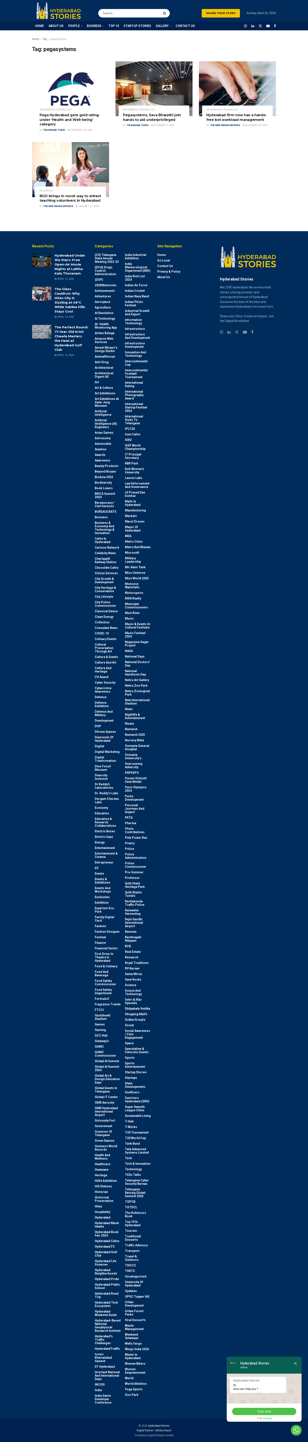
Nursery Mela (134, 740)
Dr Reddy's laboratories (104, 786)
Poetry (130, 843)
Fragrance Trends (108, 1004)
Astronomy (103, 438)
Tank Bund (132, 1143)
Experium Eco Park (104, 909)
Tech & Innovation (137, 1163)
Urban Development (134, 1303)
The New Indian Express (225, 125)
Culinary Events (106, 639)
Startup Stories (136, 1072)
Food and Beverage (101, 973)
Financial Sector (106, 948)
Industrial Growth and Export (137, 312)
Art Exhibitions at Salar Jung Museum (107, 402)
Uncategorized (135, 1276)
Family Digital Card (104, 918)
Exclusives (102, 897)
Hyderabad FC (105, 1246)
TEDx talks (133, 1174)
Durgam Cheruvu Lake (107, 800)
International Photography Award (134, 395)
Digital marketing (107, 751)
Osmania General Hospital (137, 747)
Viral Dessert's (135, 1320)
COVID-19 (102, 633)
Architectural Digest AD (104, 375)
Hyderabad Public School (107, 1286)
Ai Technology (105, 318)
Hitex (98, 1206)
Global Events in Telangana (106, 1089)
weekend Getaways (132, 1336)
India (98, 1390)
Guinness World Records (106, 1147)
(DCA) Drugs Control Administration (105, 271)
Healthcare (102, 1164)
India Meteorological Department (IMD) (137, 267)
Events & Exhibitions (102, 880)
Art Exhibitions (105, 393)
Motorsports (134, 593)
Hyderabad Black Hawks (107, 1224)
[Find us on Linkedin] (229, 332)
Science (130, 985)
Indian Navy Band (137, 296)
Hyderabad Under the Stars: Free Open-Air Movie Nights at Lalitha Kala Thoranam (70, 264)
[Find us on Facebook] (275, 26)
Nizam (129, 723)
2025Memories (105, 285)
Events (99, 873)
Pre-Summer (134, 872)
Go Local (163, 260)
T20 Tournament (137, 1132)
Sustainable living (138, 1115)
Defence (101, 697)
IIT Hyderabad (105, 1366)
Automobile (103, 443)
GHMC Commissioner (105, 1053)
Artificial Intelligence (103, 413)
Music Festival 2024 (135, 634)
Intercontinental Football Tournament (136, 374)
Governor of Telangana (103, 1133)
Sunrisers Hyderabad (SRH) (137, 1099)
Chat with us (284, 1430)
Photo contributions (135, 830)
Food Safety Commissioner (105, 982)
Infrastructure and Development (137, 336)
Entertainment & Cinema (106, 855)
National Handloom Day (135, 672)
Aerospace (102, 302)
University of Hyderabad (134, 1283)
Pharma (130, 823)
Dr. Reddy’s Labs (106, 793)
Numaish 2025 (135, 734)
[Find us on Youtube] (268, 26)
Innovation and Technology (135, 354)
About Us (163, 277)
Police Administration (135, 856)
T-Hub (129, 1121)
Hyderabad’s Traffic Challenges (104, 1340)
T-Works (131, 1127)
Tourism (131, 1230)
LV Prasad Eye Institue (135, 494)
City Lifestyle (104, 596)
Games (100, 1024)
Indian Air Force (136, 285)
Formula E (102, 998)
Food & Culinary (106, 966)
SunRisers (132, 1092)
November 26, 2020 (255, 125)
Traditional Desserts (133, 1238)
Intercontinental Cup (136, 363)
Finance (100, 942)
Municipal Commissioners (136, 605)
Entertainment (105, 848)
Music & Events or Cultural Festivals (138, 625)
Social (129, 1025)
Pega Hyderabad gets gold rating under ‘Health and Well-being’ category (69, 119)
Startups (131, 1077)
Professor (132, 878)
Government (103, 1126)
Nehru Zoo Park (136, 685)
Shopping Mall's (136, 1014)
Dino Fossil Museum (103, 768)
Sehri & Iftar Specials (133, 1001)
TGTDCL (131, 1207)
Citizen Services (106, 573)
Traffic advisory (136, 1245)
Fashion (100, 926)
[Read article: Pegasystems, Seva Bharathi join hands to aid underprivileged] (154, 88)
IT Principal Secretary (133, 456)
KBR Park (131, 463)
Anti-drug (102, 362)
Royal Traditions (137, 963)
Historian (101, 1192)
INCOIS (100, 1384)
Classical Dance (106, 611)
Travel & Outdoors (132, 1258)
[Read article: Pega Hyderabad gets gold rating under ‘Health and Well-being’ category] (70, 88)
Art (97, 382)
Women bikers (135, 1363)
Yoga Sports (133, 1389)
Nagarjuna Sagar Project (137, 643)
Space (129, 1043)
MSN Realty (133, 598)
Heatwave (101, 1169)
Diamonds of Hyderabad (104, 739)
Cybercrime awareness (103, 689)
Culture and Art (105, 662)
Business (101, 517)
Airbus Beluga (104, 333)
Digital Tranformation (105, 759)
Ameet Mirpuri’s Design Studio (106, 349)
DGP (98, 726)
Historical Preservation (104, 1199)
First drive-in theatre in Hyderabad (104, 957)
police (129, 848)
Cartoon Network (107, 547)
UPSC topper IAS (137, 1296)
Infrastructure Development (135, 345)
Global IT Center (106, 1097)
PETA (129, 817)
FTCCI (99, 1010)
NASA (129, 651)
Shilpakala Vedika (137, 1008)
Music (129, 618)
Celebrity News (105, 553)
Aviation (100, 449)
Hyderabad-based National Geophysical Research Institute (108, 1325)
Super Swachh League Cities (135, 1108)
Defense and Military (104, 713)
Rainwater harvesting (133, 912)
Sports (130, 1057)
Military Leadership (133, 560)
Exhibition (102, 902)
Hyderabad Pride (107, 1279)
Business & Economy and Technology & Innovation (104, 528)
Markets (131, 516)
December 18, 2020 (80, 130)
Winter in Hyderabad (133, 1356)
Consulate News (106, 628)
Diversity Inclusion (101, 777)
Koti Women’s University (134, 470)
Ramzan (130, 931)
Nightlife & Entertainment (135, 716)
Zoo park (131, 1394)
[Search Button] (165, 11)
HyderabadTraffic (107, 1348)
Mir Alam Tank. (135, 567)
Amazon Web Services (104, 340)
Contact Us (165, 266)
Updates (131, 1291)
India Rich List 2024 (135, 278)
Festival (100, 937)
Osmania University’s (133, 756)
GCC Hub (101, 1035)
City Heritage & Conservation (105, 589)
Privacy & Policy (168, 271)
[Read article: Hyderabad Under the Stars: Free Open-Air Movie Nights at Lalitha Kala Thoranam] (41, 260)
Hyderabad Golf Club (106, 1253)
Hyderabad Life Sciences (105, 1262)
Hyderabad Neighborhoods (106, 1271)
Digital (99, 746)
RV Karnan (132, 968)
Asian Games (104, 432)
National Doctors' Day (137, 663)
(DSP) (99, 279)
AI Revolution (104, 313)
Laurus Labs (133, 478)
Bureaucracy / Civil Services (104, 504)
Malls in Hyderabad (133, 503)
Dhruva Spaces (105, 731)
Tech (128, 1158)
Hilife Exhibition (106, 1180)
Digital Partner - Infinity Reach (154, 1430)
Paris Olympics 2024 (136, 789)
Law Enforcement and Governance (137, 485)
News (129, 709)
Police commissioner (135, 865)
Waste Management (134, 1327)
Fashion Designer (107, 931)
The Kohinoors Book (135, 1214)
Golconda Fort (105, 1120)
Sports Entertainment (135, 1065)
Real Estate (133, 951)
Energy (100, 842)
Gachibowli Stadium (102, 1017)
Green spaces (104, 1140)
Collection (102, 622)
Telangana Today (54, 130)
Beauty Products (106, 466)
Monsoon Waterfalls (132, 585)
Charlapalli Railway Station (105, 560)
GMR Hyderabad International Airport (106, 1111)
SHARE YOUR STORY (221, 13)
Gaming (100, 1030)
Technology (133, 1169)
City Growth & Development (104, 580)
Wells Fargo (133, 1343)
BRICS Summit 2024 (105, 495)
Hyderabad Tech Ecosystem (106, 1304)
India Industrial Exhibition (135, 256)
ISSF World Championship (135, 447)
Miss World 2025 (137, 578)
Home (35, 39)
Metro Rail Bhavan (138, 547)
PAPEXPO (132, 772)
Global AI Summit (107, 1061)
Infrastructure (135, 328)
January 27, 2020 (87, 206)
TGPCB (130, 1201)
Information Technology (56, 110)
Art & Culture (104, 387)
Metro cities (134, 541)
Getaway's (102, 1041)
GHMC (99, 1046)
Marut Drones (135, 521)
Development (104, 720)
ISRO (128, 440)
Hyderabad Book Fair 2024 (106, 1233)
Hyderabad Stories (158, 1425)
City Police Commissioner (105, 604)
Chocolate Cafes (106, 567)
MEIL (128, 536)
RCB (128, 946)
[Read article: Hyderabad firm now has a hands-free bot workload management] (237, 88)
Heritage (101, 1175)
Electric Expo (104, 836)
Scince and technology (133, 992)
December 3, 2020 (162, 125)
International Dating (134, 384)
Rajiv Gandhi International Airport (134, 923)
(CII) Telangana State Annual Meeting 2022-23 (107, 258)
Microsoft (132, 552)
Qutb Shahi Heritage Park (135, 885)
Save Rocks (133, 979)
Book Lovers (104, 488)
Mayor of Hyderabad (133, 528)
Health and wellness (102, 1156)
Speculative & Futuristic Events (137, 1050)
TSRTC (130, 1271)
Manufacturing (135, 510)
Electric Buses (105, 831)
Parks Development (134, 797)
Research (131, 957)
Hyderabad (102, 1217)
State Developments (135, 1085)
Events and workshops (103, 889)
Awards (100, 455)
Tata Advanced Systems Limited (137, 1150)
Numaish (131, 729)
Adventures (103, 296)
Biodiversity (103, 482)
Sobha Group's (135, 1019)
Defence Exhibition (102, 704)
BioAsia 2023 (104, 477)
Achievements (105, 290)
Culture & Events (106, 657)
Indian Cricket (135, 290)
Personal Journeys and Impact (134, 808)
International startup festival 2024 (136, 407)
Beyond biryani (105, 471)
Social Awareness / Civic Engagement (137, 1034)
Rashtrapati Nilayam (133, 938)
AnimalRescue (105, 356)
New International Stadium (137, 701)
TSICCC (130, 1265)
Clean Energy (104, 616)
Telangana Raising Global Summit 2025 (135, 1193)
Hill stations (103, 1186)
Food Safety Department (103, 991)
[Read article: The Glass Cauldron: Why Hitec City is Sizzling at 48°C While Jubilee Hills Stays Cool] (41, 293)
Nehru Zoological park (137, 692)
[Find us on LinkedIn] (252, 26)
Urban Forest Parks (134, 1312)
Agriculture (103, 307)
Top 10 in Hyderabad (133, 1223)
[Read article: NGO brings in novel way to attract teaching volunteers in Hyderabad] (70, 169)
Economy (101, 807)
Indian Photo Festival (134, 303)
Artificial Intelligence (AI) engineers (106, 424)
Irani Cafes (132, 434)
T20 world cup (135, 1138)
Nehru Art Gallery (137, 680)
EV (96, 868)
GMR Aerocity (104, 1102)
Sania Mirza (133, 974)
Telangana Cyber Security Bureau (137, 1182)
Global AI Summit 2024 (107, 1068)
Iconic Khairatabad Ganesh (103, 1357)
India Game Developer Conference (103, 1399)
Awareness (102, 460)
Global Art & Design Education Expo (107, 1079)
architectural (104, 367)
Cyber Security (105, 682)
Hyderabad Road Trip (106, 1295)
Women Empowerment (135, 1370)
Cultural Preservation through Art (104, 648)
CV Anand (101, 677)
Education (46, 190)
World (129, 1378)
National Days (135, 656)
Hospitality (102, 1212)
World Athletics (136, 1383)
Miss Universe (135, 572)
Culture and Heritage (103, 669)
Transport (132, 1251)
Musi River (132, 613)
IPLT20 (130, 428)
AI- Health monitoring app (106, 325)
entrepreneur (104, 862)
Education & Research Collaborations (105, 822)
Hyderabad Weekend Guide (106, 1313)
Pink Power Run (136, 837)
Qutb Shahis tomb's (133, 894)
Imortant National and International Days (107, 1375)
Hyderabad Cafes (107, 1241)
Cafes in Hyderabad (102, 540)
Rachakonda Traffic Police (134, 903)
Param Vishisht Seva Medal (136, 780)
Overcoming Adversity (133, 765)
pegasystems (58, 39)
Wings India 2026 (137, 1349)
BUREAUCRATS (105, 511)
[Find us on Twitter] (260, 26)
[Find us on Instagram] (245, 26)
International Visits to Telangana (134, 420)
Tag (45, 39)
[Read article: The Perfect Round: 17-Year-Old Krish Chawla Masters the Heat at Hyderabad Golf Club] (41, 332)
